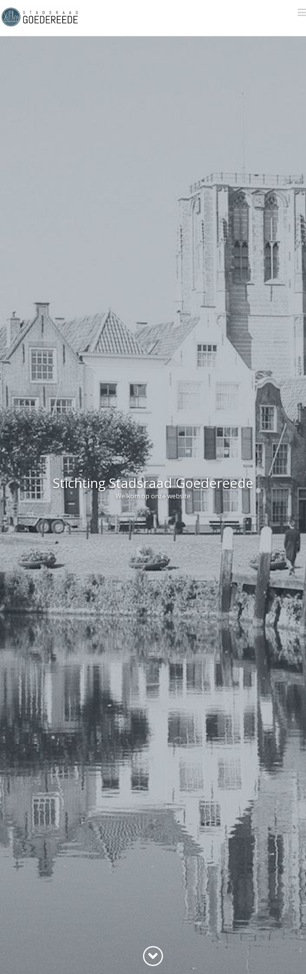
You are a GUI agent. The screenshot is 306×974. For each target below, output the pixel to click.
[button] (302, 12)
